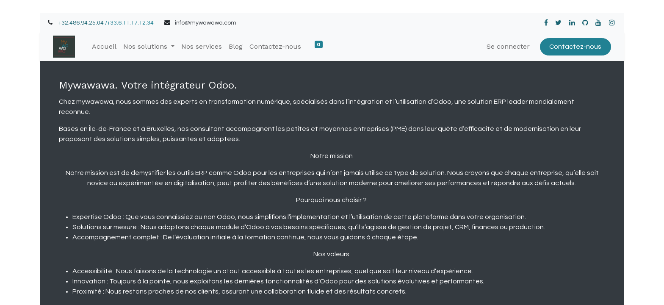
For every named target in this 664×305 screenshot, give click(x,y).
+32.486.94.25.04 (81, 23)
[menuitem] (104, 46)
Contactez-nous (575, 46)
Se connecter (508, 46)
